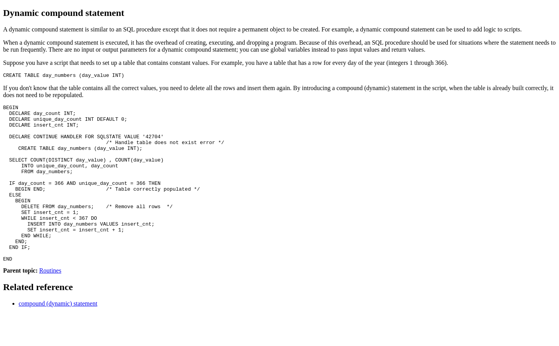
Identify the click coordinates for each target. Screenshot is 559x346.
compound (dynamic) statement (58, 336)
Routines (50, 303)
